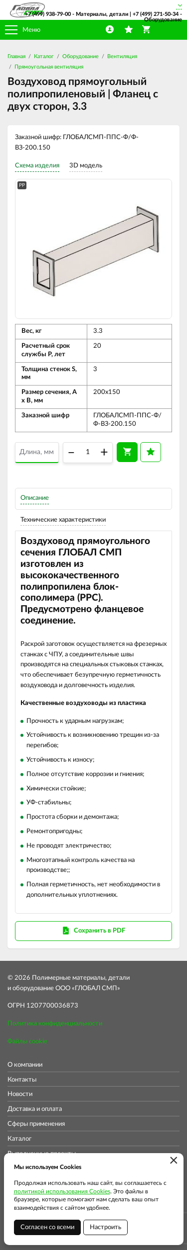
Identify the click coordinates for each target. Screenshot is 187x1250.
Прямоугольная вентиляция (48, 67)
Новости (19, 1094)
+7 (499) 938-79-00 (48, 14)
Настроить (105, 1227)
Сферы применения (36, 1124)
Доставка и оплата (34, 1109)
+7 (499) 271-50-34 (156, 14)
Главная (16, 56)
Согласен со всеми (47, 1227)
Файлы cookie (27, 1041)
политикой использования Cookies (62, 1191)
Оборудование (80, 56)
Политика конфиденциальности (54, 1023)
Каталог (44, 56)
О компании (24, 1065)
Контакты (21, 1080)
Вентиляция (122, 56)
